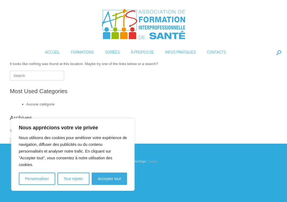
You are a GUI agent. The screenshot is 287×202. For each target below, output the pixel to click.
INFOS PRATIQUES (180, 52)
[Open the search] (278, 52)
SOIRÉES (112, 52)
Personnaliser (37, 178)
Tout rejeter (73, 178)
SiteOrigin (139, 161)
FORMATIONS (82, 52)
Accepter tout (109, 178)
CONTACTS (216, 52)
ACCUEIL (52, 52)
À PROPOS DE (142, 52)
